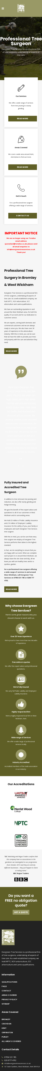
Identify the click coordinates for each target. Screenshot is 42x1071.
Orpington (7, 1021)
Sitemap (6, 992)
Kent (4, 1017)
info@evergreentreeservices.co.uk (21, 249)
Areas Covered (9, 983)
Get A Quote (21, 900)
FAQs (4, 975)
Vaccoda (21, 1070)
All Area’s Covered (11, 1030)
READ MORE (22, 118)
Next (23, 454)
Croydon (6, 1012)
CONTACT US (22, 215)
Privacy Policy (9, 988)
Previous (18, 454)
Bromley (6, 1008)
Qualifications (9, 970)
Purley (5, 1025)
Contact (6, 979)
